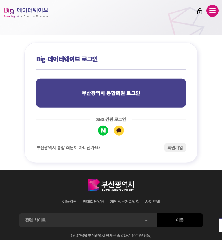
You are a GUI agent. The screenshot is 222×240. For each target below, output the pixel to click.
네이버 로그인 (103, 131)
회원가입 (175, 147)
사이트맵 (152, 201)
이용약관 (69, 201)
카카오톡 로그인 (119, 131)
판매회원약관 (94, 201)
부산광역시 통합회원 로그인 (111, 93)
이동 (180, 220)
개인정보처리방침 (124, 201)
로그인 (200, 11)
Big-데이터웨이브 (26, 12)
